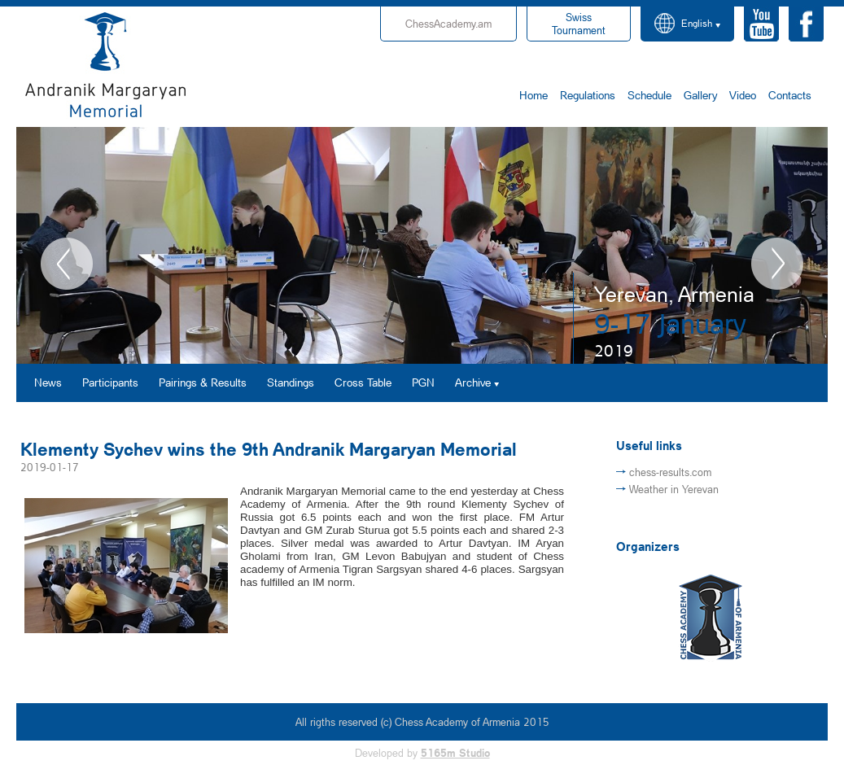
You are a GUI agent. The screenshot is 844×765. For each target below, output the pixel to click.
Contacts (789, 95)
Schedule (649, 95)
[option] (422, 245)
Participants (110, 382)
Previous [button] (67, 264)
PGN (423, 382)
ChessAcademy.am (448, 23)
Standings (290, 382)
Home (533, 95)
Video (742, 95)
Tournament (579, 24)
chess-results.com (670, 472)
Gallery (700, 95)
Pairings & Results (203, 382)
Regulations (587, 95)
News (48, 382)
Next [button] (777, 264)
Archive (473, 382)
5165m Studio (455, 752)
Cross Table (363, 382)
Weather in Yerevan (674, 489)
